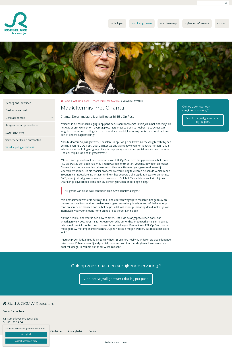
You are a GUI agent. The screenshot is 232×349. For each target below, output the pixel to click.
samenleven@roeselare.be (20, 318)
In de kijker (117, 23)
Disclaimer (56, 331)
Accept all (26, 334)
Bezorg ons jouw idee (18, 103)
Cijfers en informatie (197, 23)
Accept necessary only (26, 341)
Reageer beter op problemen (22, 125)
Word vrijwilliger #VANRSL (20, 147)
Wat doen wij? (168, 23)
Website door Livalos (116, 342)
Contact (222, 23)
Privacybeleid (75, 331)
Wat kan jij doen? (142, 23)
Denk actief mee (15, 117)
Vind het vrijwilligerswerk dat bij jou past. (203, 119)
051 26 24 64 (13, 322)
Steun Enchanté (14, 132)
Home (67, 100)
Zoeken (226, 3)
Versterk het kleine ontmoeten (23, 140)
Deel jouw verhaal (16, 110)
